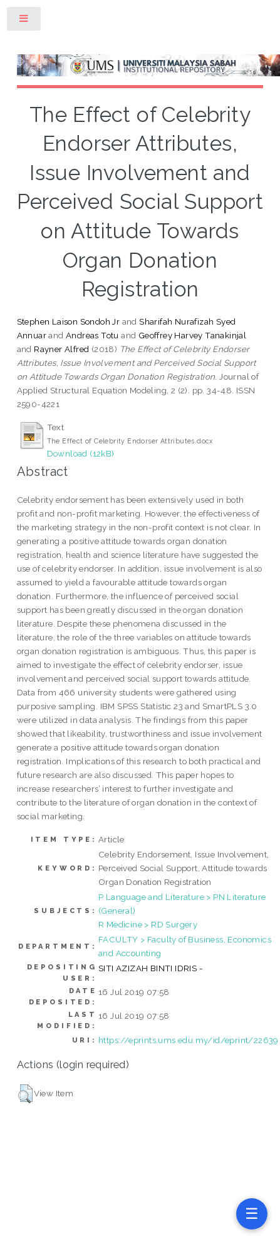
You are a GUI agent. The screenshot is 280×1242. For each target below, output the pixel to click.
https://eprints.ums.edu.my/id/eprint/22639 (188, 1040)
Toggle (24, 21)
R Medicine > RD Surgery (147, 924)
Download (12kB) (81, 453)
